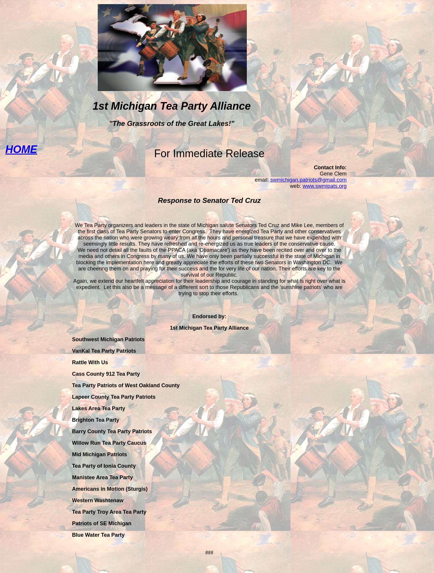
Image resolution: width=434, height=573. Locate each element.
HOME (21, 149)
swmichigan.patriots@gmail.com (308, 180)
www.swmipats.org (325, 186)
